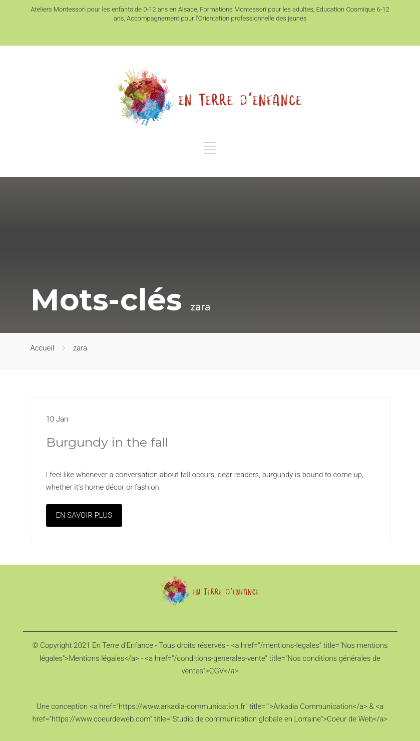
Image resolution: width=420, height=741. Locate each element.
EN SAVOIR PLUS (84, 515)
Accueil (43, 347)
